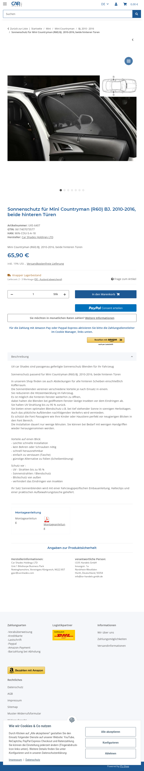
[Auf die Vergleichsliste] (128, 61)
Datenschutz (33, 759)
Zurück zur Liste (19, 28)
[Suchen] (136, 14)
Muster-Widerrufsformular (24, 713)
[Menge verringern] (12, 294)
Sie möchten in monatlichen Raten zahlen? (72, 318)
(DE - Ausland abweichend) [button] (48, 279)
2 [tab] (64, 190)
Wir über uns (106, 632)
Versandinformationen (112, 645)
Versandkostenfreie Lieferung (45, 263)
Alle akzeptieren (110, 731)
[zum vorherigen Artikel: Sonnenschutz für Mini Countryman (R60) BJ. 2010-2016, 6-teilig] (132, 40)
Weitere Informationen (99, 318)
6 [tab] (79, 190)
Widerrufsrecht (17, 720)
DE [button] (103, 4)
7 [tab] (83, 190)
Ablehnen (110, 753)
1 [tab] (61, 190)
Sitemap (13, 707)
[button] (116, 4)
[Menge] (33, 294)
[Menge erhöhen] (65, 294)
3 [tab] (68, 190)
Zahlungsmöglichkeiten (112, 639)
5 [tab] (76, 190)
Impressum (15, 759)
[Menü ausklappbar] (5, 2)
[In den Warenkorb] (11, 52)
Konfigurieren (110, 742)
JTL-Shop (124, 766)
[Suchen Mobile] (68, 14)
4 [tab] (72, 190)
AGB (10, 693)
